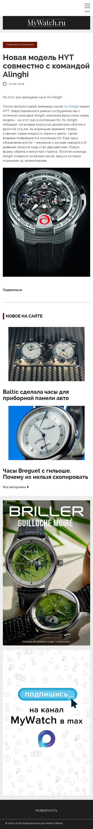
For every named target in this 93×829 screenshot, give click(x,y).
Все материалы (14, 487)
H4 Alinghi (71, 106)
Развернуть (46, 810)
